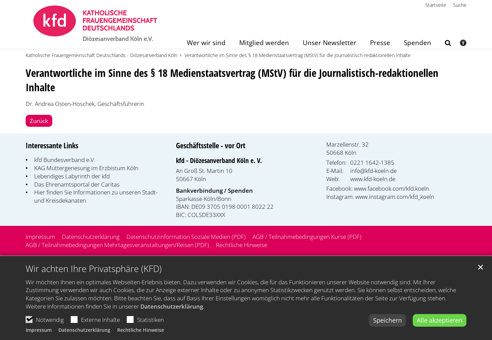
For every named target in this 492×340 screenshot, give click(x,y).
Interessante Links (52, 145)
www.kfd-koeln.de (372, 179)
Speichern (387, 323)
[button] (443, 44)
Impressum (39, 333)
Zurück (39, 121)
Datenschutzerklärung (171, 310)
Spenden (417, 43)
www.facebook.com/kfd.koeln (391, 188)
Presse (380, 43)
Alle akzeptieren (439, 323)
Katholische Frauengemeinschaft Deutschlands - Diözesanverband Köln (101, 55)
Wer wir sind (206, 43)
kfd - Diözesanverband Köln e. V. (219, 160)
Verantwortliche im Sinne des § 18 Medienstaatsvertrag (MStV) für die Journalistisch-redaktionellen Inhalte (297, 55)
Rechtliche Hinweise (140, 333)
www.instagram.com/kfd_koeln (394, 197)
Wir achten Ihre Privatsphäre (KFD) (94, 272)
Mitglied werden (264, 43)
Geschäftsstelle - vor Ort (210, 145)
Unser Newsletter (329, 43)
